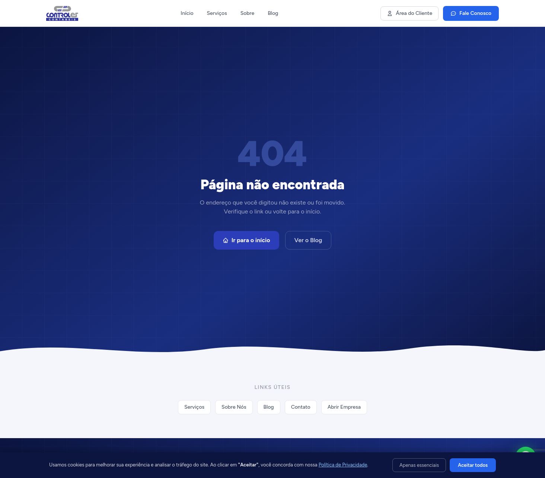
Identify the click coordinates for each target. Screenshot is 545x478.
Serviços (217, 13)
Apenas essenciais (419, 465)
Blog (273, 13)
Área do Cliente (409, 13)
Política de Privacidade (343, 465)
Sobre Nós (233, 407)
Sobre (247, 13)
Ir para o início (246, 240)
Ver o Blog (308, 240)
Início (187, 13)
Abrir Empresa (344, 407)
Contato (300, 407)
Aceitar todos (473, 465)
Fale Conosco (470, 13)
